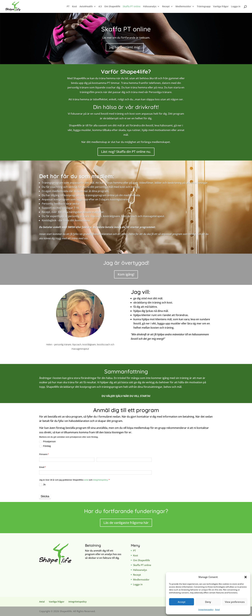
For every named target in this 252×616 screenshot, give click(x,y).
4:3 (100, 6)
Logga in (235, 6)
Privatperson (47, 441)
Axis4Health (86, 6)
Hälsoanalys (149, 6)
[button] (245, 577)
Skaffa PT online (131, 6)
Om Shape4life (112, 6)
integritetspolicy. (100, 480)
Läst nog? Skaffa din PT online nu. (126, 151)
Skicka (45, 496)
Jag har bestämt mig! (124, 47)
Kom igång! (126, 274)
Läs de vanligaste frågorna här (126, 522)
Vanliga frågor (221, 6)
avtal (86, 480)
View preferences (235, 601)
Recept (166, 6)
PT (68, 6)
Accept (181, 601)
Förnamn (44, 454)
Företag (45, 446)
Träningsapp (204, 6)
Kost (74, 6)
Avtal (217, 609)
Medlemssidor (183, 6)
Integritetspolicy (205, 609)
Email (42, 467)
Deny (208, 601)
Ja (42, 484)
